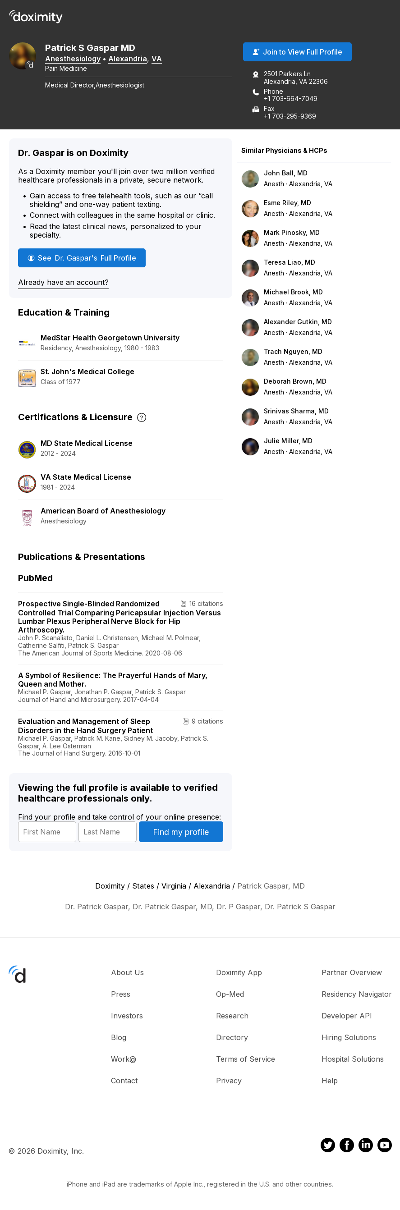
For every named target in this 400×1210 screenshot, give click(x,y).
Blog (118, 1037)
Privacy (229, 1080)
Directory (232, 1037)
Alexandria (127, 58)
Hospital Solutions (353, 1058)
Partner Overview (352, 972)
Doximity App (239, 972)
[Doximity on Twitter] (328, 1146)
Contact (124, 1080)
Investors (127, 1015)
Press (120, 994)
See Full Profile (82, 257)
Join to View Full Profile (297, 51)
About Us (127, 972)
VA (157, 58)
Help (330, 1080)
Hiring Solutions (349, 1037)
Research (232, 1015)
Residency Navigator (357, 994)
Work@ (123, 1058)
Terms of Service (245, 1058)
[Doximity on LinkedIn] (366, 1146)
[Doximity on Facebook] (347, 1146)
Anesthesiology (73, 58)
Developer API (347, 1015)
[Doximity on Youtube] (384, 1146)
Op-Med (230, 994)
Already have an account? (63, 282)
